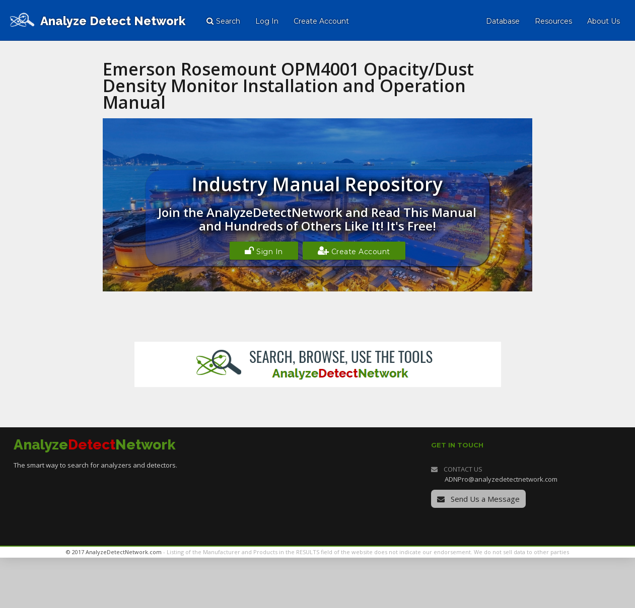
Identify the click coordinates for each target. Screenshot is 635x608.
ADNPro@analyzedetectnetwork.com (501, 479)
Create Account (354, 251)
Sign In (264, 251)
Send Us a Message (478, 499)
